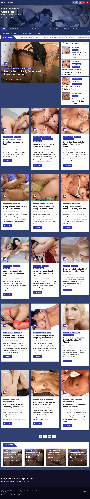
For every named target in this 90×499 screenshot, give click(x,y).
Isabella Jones (76, 64)
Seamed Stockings (27, 68)
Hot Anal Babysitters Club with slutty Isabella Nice (14, 405)
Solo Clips (49, 203)
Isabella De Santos (39, 399)
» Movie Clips (53, 29)
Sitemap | (21, 494)
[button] (88, 31)
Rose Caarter (78, 69)
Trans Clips (18, 332)
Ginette (7, 68)
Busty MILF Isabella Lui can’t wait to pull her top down (43, 273)
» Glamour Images (36, 29)
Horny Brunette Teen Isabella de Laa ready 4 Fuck (13, 142)
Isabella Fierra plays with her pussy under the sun (43, 337)
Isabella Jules (76, 93)
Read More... (7, 160)
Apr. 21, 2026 (10, 79)
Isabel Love (17, 266)
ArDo (18, 79)
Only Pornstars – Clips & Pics (18, 491)
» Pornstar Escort (17, 29)
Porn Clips (75, 50)
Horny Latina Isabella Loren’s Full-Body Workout (74, 208)
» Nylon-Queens (9, 33)
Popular (75, 43)
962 (49, 436)
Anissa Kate (75, 61)
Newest (66, 43)
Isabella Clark (68, 332)
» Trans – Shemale (70, 29)
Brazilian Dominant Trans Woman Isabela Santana (13, 337)
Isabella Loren (68, 203)
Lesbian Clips (75, 66)
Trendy (84, 43)
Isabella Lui (37, 266)
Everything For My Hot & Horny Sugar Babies (43, 145)
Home (84, 491)
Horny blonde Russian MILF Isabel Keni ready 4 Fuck (74, 270)
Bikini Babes (37, 332)
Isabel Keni (67, 266)
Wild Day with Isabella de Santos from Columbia (44, 403)
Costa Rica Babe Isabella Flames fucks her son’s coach (73, 144)
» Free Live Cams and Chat (30, 33)
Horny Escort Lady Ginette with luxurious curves (23, 73)
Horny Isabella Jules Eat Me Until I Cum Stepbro (15, 208)
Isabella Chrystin (69, 399)
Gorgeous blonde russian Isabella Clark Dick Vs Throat (73, 340)
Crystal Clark (8, 266)
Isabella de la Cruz (39, 203)
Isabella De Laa (76, 47)
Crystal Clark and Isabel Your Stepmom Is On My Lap (13, 273)
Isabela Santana (8, 332)
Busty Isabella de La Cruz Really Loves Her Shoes (43, 208)
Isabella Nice (7, 399)
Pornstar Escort (15, 68)
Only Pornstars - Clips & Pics (17, 478)
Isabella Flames (76, 78)
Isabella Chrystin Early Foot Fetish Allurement (74, 405)
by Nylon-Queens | (14, 494)
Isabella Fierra (46, 332)
